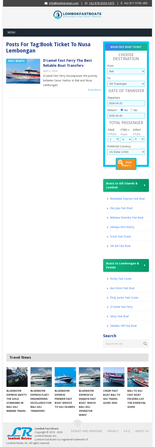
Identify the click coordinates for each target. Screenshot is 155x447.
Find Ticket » (126, 164)
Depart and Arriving (86, 431)
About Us (142, 431)
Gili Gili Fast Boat (120, 246)
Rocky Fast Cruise (120, 278)
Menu (11, 32)
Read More (94, 89)
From (110, 65)
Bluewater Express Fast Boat (127, 198)
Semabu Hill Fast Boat (123, 325)
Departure (113, 97)
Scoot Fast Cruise (120, 236)
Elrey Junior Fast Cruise (124, 297)
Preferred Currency (119, 146)
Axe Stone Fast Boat (122, 288)
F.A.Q (127, 431)
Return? (112, 110)
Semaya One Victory (122, 227)
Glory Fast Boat (119, 316)
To (108, 78)
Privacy (112, 431)
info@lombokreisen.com (64, 3)
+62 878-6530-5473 (101, 3)
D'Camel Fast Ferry (121, 306)
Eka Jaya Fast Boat (121, 208)
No (135, 110)
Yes (126, 110)
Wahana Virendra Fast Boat (126, 217)
